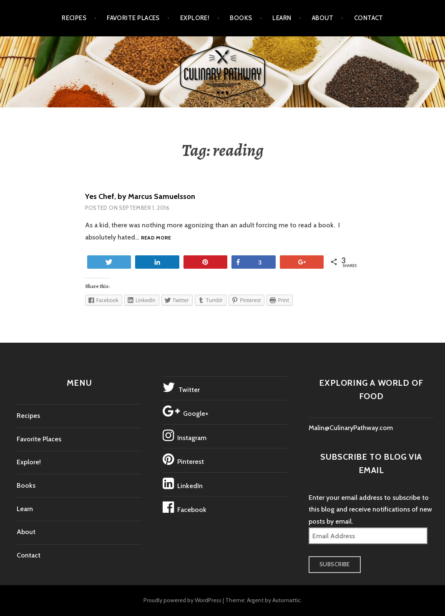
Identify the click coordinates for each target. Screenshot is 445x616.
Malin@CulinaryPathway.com (351, 428)
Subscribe (334, 564)
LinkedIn (183, 483)
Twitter (181, 387)
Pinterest (183, 459)
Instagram (184, 435)
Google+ (186, 411)
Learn (281, 18)
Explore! (195, 18)
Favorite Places (133, 18)
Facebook (184, 507)
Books (241, 18)
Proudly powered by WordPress (182, 600)
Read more (156, 238)
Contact (368, 18)
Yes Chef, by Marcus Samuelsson (140, 196)
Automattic (286, 600)
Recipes (74, 18)
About (323, 18)
